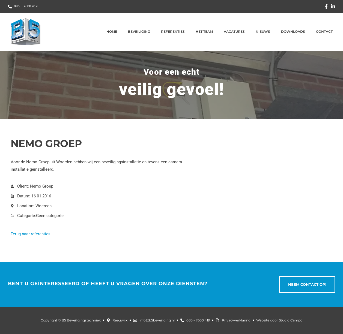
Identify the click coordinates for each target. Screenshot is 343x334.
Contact (324, 31)
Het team (204, 31)
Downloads (293, 31)
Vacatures (234, 31)
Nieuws (263, 31)
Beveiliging (139, 31)
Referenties (173, 31)
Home (111, 31)
